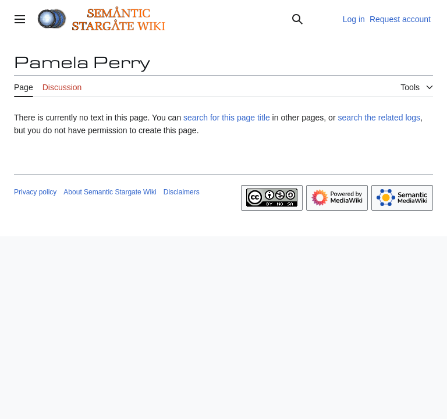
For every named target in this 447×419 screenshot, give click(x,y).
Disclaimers (182, 192)
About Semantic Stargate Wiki (109, 192)
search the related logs (379, 117)
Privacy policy (35, 192)
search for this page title (226, 117)
